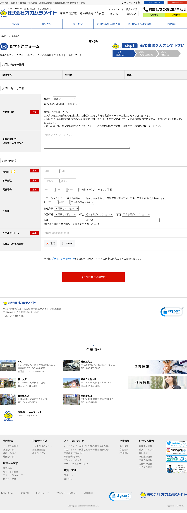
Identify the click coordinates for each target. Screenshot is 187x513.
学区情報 (143, 456)
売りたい (78, 23)
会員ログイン (154, 2)
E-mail (69, 246)
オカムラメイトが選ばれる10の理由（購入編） (87, 449)
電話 (52, 246)
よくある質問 (145, 470)
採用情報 (124, 456)
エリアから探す (10, 449)
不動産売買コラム (72, 459)
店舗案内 (124, 452)
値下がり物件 (9, 481)
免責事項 (88, 496)
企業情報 (171, 23)
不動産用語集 (145, 459)
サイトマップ (42, 496)
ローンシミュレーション (76, 466)
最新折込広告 (145, 449)
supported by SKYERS (175, 509)
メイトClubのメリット (43, 449)
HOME (15, 23)
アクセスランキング (13, 478)
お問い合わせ (7, 496)
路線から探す (9, 452)
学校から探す (9, 456)
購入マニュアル (146, 452)
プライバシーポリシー (66, 496)
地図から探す (9, 459)
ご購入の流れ (145, 463)
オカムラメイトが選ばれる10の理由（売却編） (87, 452)
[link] (172, 315)
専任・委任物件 (10, 474)
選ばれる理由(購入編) (109, 23)
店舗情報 (176, 14)
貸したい (131, 13)
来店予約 (154, 14)
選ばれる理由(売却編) (140, 23)
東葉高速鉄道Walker (74, 456)
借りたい (114, 13)
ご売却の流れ (145, 466)
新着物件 (7, 471)
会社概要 (124, 449)
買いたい (47, 23)
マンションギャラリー (75, 463)
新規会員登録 (38, 452)
